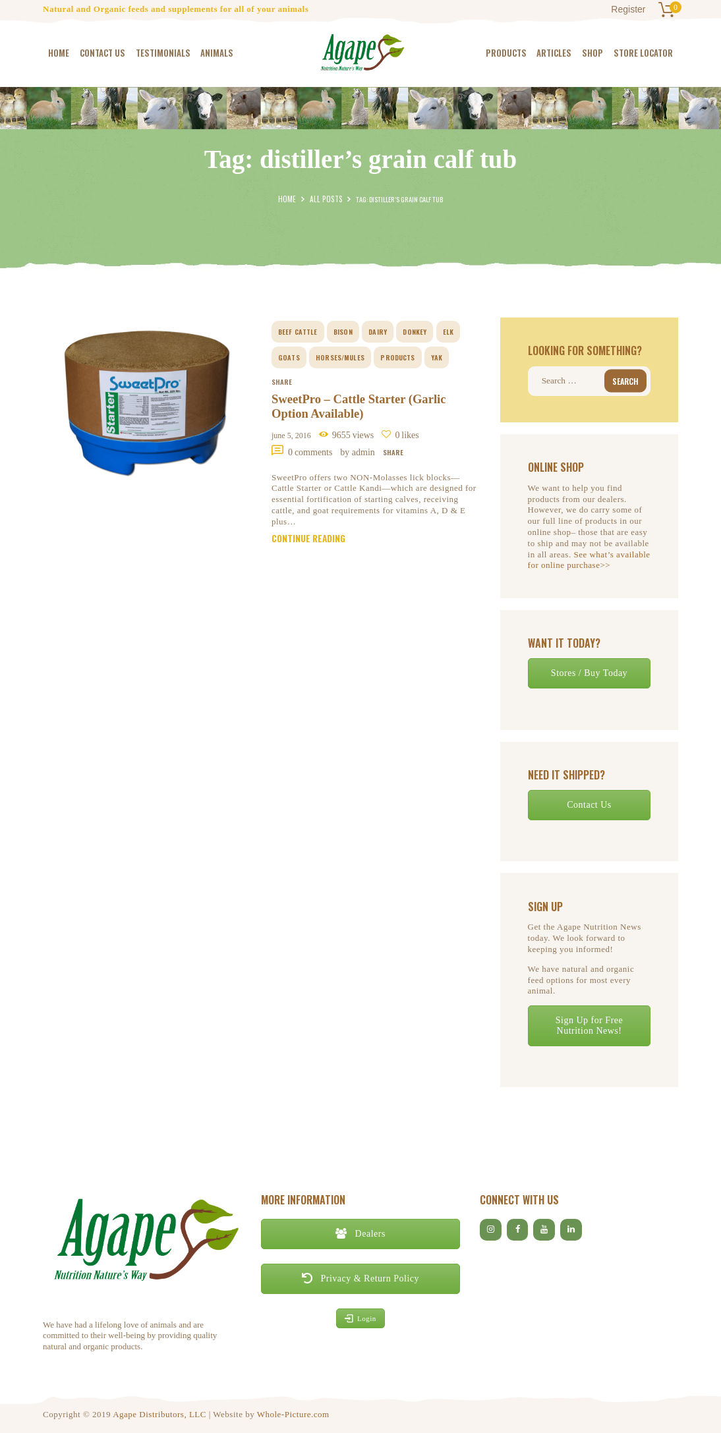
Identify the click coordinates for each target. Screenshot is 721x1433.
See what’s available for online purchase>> (589, 559)
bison (343, 331)
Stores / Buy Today (589, 672)
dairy (378, 331)
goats (288, 357)
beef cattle (298, 331)
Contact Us (589, 804)
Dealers (360, 1233)
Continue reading (311, 542)
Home (290, 199)
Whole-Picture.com (293, 1414)
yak (437, 357)
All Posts (325, 199)
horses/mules (340, 357)
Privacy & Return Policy (360, 1278)
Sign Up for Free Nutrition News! (589, 1025)
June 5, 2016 (291, 437)
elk (449, 331)
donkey (416, 331)
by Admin (358, 454)
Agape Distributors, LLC (159, 1414)
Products (397, 357)
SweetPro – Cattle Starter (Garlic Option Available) (365, 408)
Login (360, 1318)
